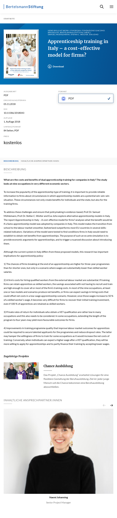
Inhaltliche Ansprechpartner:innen (40, 161)
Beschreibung (11, 161)
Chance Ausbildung (58, 366)
